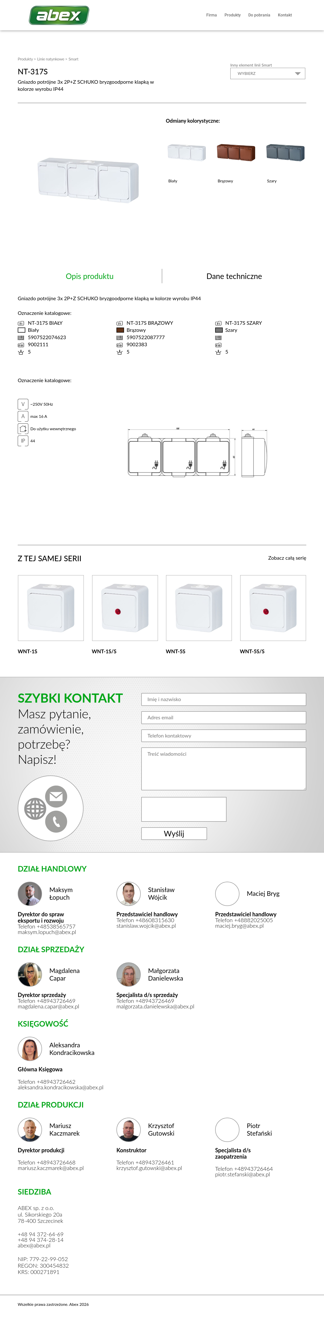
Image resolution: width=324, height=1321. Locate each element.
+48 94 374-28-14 (41, 1240)
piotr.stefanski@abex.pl (242, 1174)
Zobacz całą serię (287, 558)
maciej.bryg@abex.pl (239, 925)
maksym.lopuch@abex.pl (47, 932)
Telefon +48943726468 (46, 1162)
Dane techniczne (234, 275)
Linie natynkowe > (52, 58)
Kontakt (285, 15)
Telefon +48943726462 (46, 1082)
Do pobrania (259, 15)
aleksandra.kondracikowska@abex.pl (50, 1087)
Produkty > (27, 58)
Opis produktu (90, 275)
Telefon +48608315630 (145, 920)
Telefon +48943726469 (46, 1001)
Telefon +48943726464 (244, 1169)
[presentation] (184, 809)
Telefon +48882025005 (244, 920)
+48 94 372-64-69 (41, 1234)
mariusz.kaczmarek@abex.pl (50, 1168)
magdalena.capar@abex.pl (48, 1006)
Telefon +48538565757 (46, 926)
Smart (73, 58)
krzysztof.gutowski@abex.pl (148, 1168)
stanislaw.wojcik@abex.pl (146, 925)
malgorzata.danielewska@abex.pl (148, 1006)
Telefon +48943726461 (145, 1162)
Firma (211, 15)
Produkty (233, 15)
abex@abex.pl (34, 1245)
